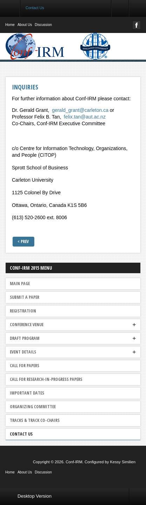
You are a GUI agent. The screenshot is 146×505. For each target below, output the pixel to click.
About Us (25, 25)
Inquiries (25, 87)
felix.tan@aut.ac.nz (84, 117)
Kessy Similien (122, 462)
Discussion (43, 25)
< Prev (23, 241)
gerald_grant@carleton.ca (80, 110)
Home (10, 25)
